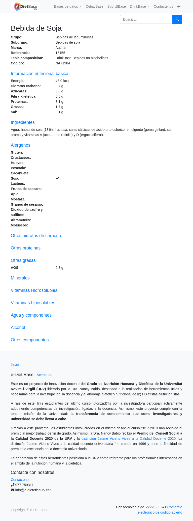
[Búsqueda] (177, 19)
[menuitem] (94, 6)
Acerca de (44, 375)
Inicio (15, 364)
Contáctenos (21, 480)
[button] (178, 6)
